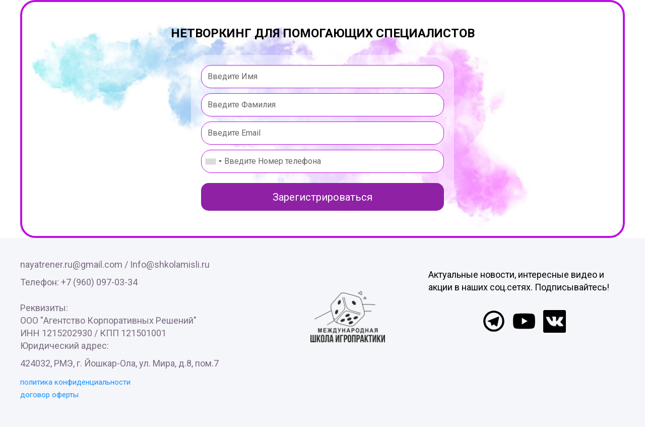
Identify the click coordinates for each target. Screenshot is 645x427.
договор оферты (49, 394)
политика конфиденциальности (75, 382)
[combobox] (213, 161)
